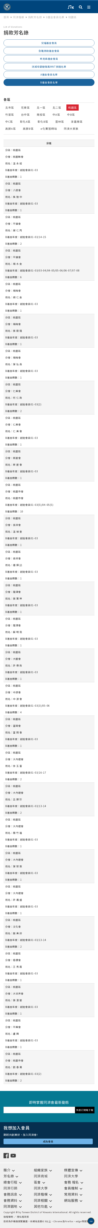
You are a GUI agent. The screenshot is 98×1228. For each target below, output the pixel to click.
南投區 (41, 114)
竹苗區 (9, 114)
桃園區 (72, 107)
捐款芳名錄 (35, 17)
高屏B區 (28, 128)
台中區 (25, 114)
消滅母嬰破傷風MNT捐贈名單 (49, 66)
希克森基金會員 (49, 58)
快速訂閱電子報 (84, 1110)
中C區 (9, 121)
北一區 (41, 107)
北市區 (9, 107)
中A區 (56, 114)
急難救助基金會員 (49, 51)
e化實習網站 (49, 128)
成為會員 (48, 1141)
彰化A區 (25, 121)
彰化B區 (43, 121)
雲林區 (59, 121)
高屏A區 (10, 128)
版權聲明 (8, 1216)
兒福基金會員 (49, 43)
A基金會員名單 (49, 74)
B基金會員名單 (49, 82)
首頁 (6, 17)
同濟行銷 (10, 1188)
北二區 (57, 107)
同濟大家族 (71, 128)
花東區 (25, 107)
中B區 (71, 114)
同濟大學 (71, 1175)
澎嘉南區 (77, 121)
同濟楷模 (18, 17)
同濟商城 (41, 1175)
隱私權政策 (23, 1216)
